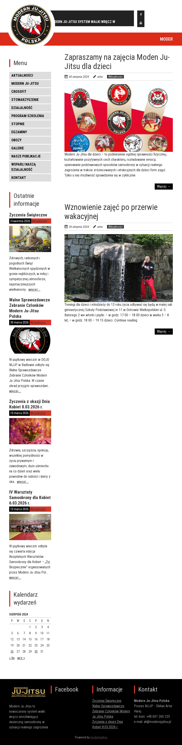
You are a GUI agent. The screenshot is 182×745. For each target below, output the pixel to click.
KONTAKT (18, 178)
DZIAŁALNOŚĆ (21, 108)
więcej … (34, 289)
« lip (12, 658)
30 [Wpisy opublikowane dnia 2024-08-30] (36, 651)
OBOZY (16, 140)
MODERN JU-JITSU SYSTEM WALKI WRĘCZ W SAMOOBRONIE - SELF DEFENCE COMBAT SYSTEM (86, 23)
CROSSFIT (18, 92)
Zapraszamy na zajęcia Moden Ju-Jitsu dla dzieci (117, 62)
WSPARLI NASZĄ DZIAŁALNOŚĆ (23, 167)
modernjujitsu (98, 737)
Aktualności (22, 75)
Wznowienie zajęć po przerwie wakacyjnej (111, 212)
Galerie (17, 148)
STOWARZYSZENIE (25, 100)
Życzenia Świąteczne (28, 215)
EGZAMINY (19, 132)
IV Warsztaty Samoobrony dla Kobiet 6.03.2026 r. (30, 497)
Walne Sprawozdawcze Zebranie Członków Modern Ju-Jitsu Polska (29, 308)
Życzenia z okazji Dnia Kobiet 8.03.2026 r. (29, 404)
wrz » (21, 658)
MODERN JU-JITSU (25, 83)
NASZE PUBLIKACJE (26, 156)
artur (100, 76)
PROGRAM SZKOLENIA (27, 116)
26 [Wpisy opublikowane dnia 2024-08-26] (12, 651)
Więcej (164, 186)
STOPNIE (17, 124)
